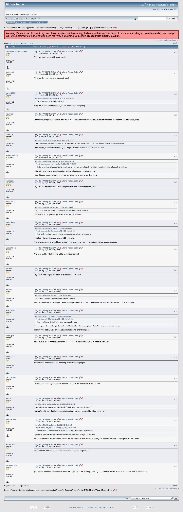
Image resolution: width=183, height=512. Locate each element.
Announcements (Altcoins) (52, 28)
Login (30, 22)
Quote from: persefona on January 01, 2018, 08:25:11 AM (54, 228)
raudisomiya (11, 465)
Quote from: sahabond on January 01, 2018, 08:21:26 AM (54, 207)
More (44, 22)
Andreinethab (12, 156)
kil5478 (9, 269)
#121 (175, 52)
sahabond (10, 181)
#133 (175, 312)
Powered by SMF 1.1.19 (77, 507)
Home (11, 22)
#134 (175, 337)
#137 (175, 399)
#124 (175, 115)
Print (175, 43)
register (34, 14)
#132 (175, 291)
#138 (175, 420)
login (27, 14)
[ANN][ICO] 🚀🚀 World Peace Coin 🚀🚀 (99, 28)
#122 (175, 73)
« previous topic (161, 40)
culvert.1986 (11, 93)
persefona (10, 202)
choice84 (10, 72)
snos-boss (10, 223)
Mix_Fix (9, 398)
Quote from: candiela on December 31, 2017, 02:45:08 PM (54, 161)
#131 (175, 270)
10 (26, 43)
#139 (175, 446)
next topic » (173, 40)
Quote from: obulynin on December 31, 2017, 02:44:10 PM (54, 140)
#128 (175, 203)
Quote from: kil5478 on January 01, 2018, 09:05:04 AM (53, 295)
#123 (175, 94)
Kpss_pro (10, 336)
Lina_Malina (11, 377)
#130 (175, 249)
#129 (175, 224)
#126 (175, 157)
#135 (175, 358)
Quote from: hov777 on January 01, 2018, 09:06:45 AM (53, 316)
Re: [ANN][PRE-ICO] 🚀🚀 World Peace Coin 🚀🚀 (60, 51)
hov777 (9, 290)
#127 (175, 182)
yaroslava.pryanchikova (16, 51)
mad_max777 (11, 310)
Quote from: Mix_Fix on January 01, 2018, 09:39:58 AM (53, 425)
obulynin (9, 114)
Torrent (37, 19)
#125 (175, 136)
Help (17, 22)
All (32, 43)
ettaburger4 (11, 419)
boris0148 (10, 444)
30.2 (32, 19)
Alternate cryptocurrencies (28, 28)
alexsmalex (11, 248)
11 (28, 43)
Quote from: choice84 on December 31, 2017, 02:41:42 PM (54, 98)
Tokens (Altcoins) (72, 28)
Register (37, 22)
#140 (175, 466)
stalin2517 (10, 357)
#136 (175, 379)
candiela (9, 135)
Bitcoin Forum (10, 28)
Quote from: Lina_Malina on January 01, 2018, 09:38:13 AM (55, 404)
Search (23, 22)
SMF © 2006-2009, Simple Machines (101, 507)
